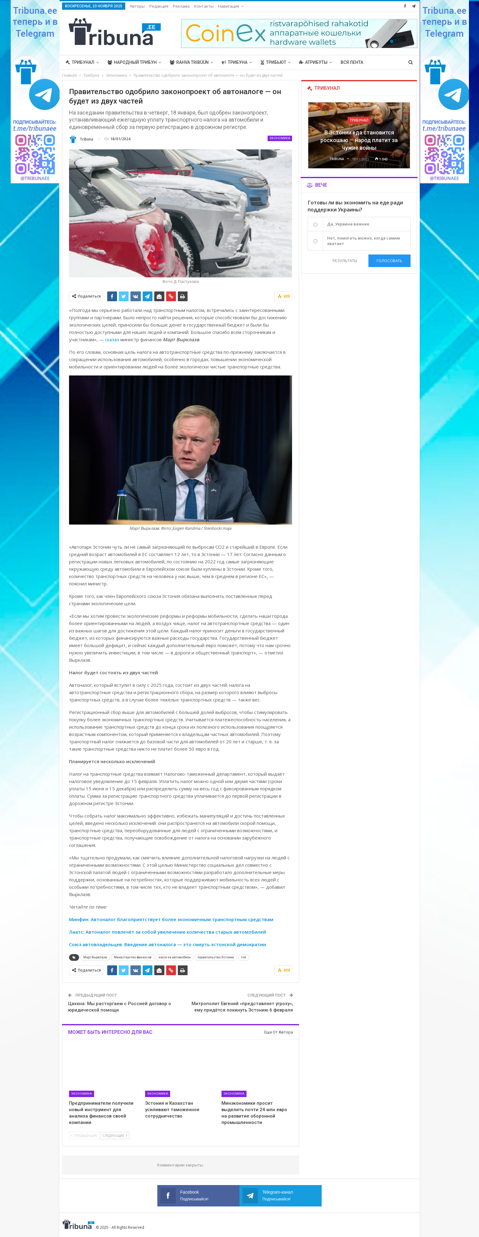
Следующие (114, 1135)
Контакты (204, 6)
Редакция (158, 6)
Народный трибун (132, 62)
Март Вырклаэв (95, 957)
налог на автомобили (175, 957)
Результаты (344, 260)
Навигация (228, 6)
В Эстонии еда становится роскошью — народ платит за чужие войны (359, 140)
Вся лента (352, 62)
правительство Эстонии (216, 957)
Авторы (137, 6)
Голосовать (389, 260)
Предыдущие (84, 1135)
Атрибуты (313, 62)
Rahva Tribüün (189, 62)
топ (243, 957)
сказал (112, 339)
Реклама (181, 6)
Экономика (279, 138)
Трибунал (80, 62)
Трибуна (234, 62)
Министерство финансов (133, 957)
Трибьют (273, 62)
